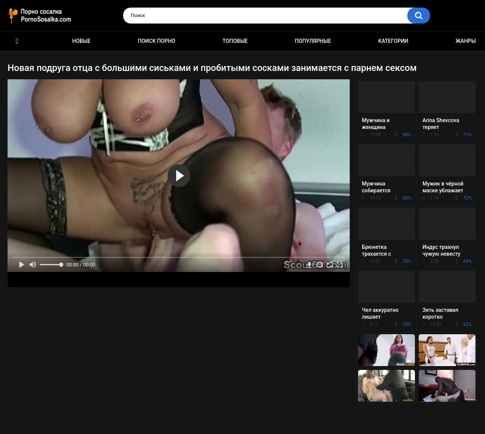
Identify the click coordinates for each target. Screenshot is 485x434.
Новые (81, 41)
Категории (393, 41)
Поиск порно (156, 41)
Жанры (465, 41)
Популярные (313, 41)
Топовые (234, 41)
